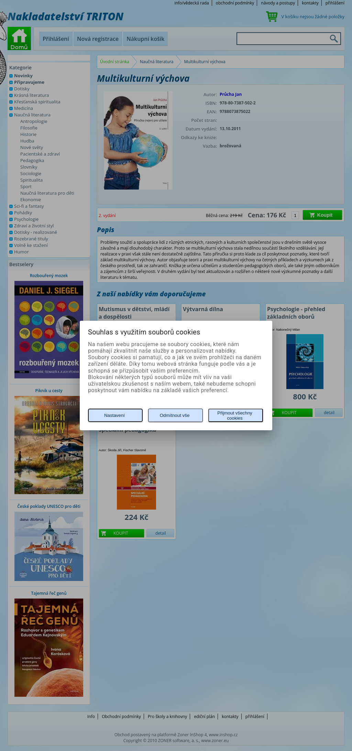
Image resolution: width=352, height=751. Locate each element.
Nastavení (114, 415)
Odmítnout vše (175, 415)
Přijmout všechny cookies (234, 415)
